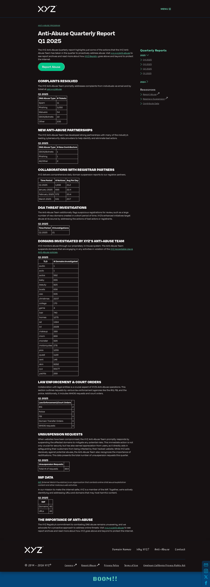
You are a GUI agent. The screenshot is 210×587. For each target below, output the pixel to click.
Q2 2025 (147, 68)
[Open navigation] (166, 8)
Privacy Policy (111, 565)
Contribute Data (151, 103)
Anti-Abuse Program (49, 25)
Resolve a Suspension (154, 99)
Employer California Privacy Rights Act (164, 565)
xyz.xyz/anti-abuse (120, 53)
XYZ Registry (91, 56)
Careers (69, 565)
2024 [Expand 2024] (143, 81)
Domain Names (121, 549)
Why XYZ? (143, 549)
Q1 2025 (147, 73)
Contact (180, 549)
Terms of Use (131, 565)
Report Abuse (51, 67)
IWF (39, 482)
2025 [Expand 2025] (143, 55)
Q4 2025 (147, 59)
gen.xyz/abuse (54, 89)
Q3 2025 (147, 64)
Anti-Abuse (162, 549)
